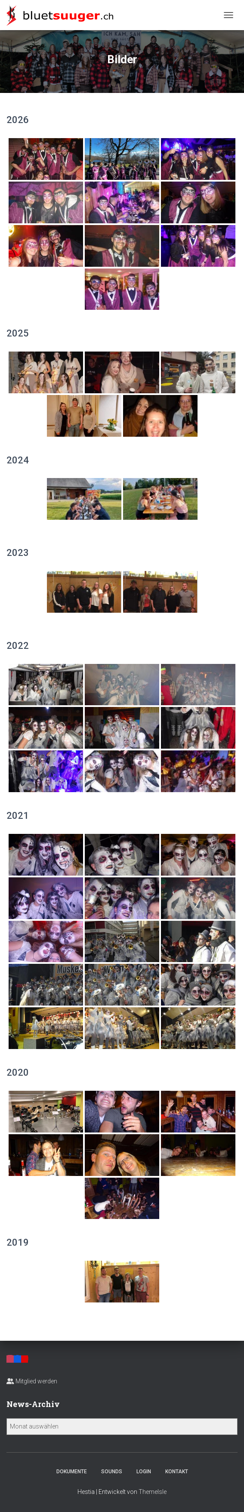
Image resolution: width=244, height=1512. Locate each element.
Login (143, 1472)
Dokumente (71, 1472)
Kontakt (176, 1472)
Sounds (111, 1472)
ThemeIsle (153, 1491)
